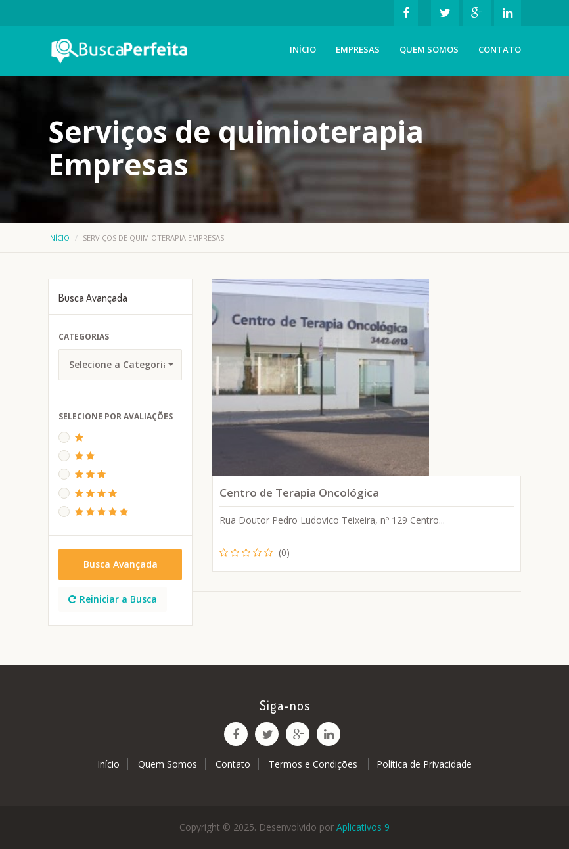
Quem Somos (429, 49)
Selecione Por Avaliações (115, 416)
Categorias (83, 336)
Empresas (358, 49)
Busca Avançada (120, 564)
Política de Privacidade (424, 764)
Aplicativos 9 (363, 827)
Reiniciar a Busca (112, 599)
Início (303, 49)
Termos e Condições (314, 764)
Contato (499, 49)
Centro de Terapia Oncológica (299, 492)
